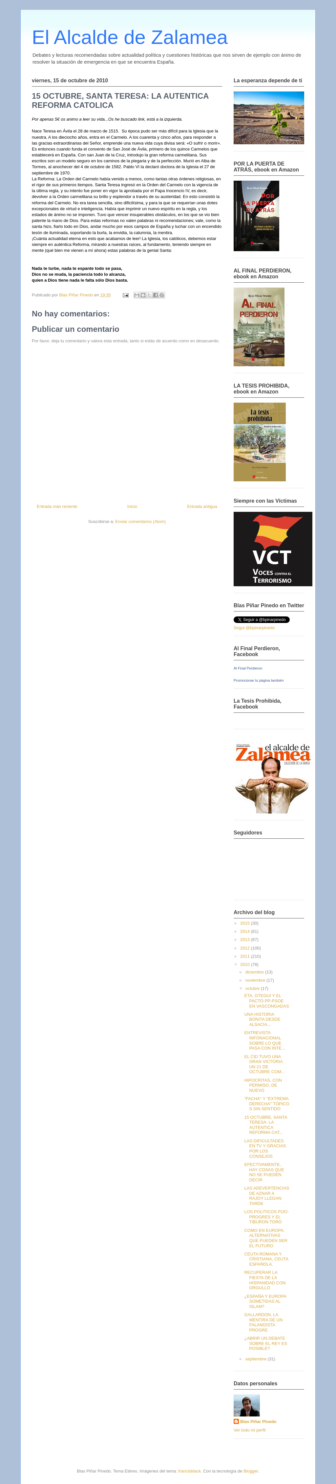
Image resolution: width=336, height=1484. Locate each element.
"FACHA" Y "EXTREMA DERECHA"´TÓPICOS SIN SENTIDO (266, 1103)
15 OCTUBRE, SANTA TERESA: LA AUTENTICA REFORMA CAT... (265, 1125)
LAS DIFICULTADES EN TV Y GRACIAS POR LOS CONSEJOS (265, 1148)
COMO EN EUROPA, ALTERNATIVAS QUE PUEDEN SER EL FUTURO (265, 1238)
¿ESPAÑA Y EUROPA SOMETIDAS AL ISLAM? (265, 1301)
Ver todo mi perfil (250, 1430)
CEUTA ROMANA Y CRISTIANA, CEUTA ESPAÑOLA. (266, 1259)
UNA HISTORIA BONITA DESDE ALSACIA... (262, 1019)
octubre (253, 988)
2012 (245, 948)
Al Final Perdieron (248, 668)
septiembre (256, 1358)
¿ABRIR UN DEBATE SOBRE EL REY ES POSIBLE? (265, 1343)
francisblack (189, 1471)
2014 (245, 931)
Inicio (132, 506)
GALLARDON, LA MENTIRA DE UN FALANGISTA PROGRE (263, 1322)
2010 (245, 964)
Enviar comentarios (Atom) (140, 521)
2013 (245, 939)
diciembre (255, 972)
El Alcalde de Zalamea (130, 37)
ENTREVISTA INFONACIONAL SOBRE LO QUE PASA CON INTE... (264, 1040)
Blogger (250, 1471)
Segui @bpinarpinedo (254, 627)
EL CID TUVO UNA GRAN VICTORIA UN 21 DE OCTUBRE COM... (264, 1064)
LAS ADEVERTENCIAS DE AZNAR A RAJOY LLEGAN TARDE (266, 1196)
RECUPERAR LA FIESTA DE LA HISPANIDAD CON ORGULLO (264, 1280)
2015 (245, 923)
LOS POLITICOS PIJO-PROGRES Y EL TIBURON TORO (266, 1216)
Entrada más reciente (57, 506)
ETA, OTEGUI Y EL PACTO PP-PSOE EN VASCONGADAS (266, 1000)
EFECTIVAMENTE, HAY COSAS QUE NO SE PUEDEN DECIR (264, 1172)
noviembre (255, 980)
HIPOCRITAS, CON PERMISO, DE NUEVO (263, 1085)
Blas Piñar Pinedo (258, 1421)
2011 (245, 956)
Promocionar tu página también (259, 680)
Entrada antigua (202, 506)
